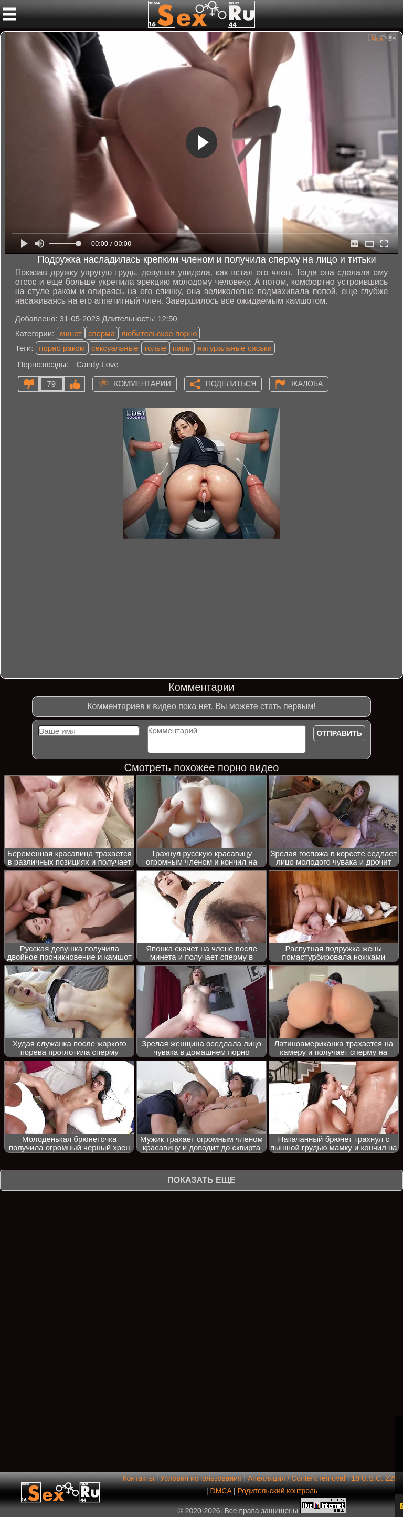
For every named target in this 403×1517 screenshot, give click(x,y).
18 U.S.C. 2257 (376, 1478)
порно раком (62, 348)
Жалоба (307, 383)
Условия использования (200, 1478)
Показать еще (201, 1180)
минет (71, 333)
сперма (101, 333)
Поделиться (231, 383)
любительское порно (159, 333)
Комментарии (142, 383)
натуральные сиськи (234, 348)
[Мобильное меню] (9, 14)
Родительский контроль (277, 1491)
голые (155, 348)
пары (182, 348)
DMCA (220, 1491)
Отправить (339, 733)
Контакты (138, 1478)
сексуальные (115, 348)
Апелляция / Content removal (296, 1478)
